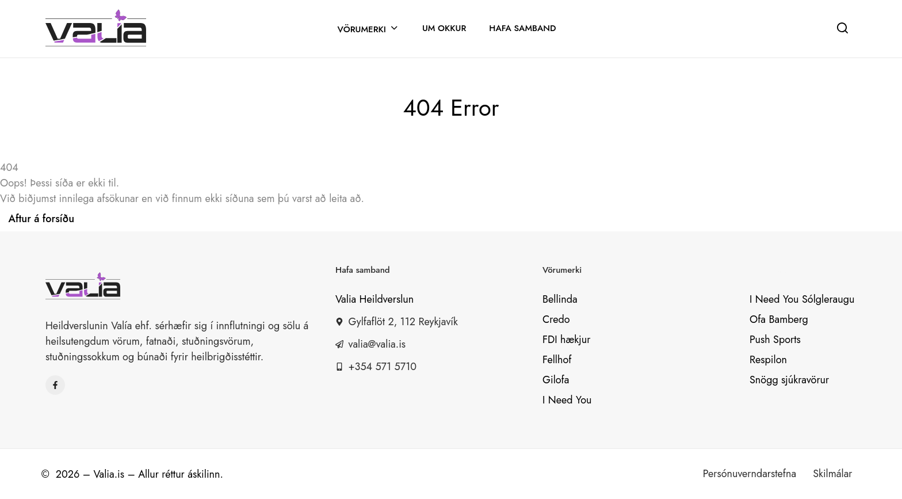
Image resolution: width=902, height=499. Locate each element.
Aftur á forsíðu (42, 218)
